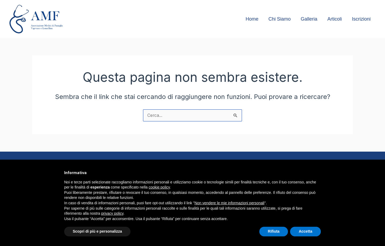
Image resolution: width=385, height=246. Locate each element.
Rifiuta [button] (274, 231)
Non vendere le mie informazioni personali (229, 203)
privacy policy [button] (112, 213)
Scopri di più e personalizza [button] (97, 231)
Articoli (335, 19)
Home (254, 19)
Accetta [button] (305, 231)
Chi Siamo (281, 19)
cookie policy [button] (159, 187)
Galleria (310, 19)
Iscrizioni (361, 19)
